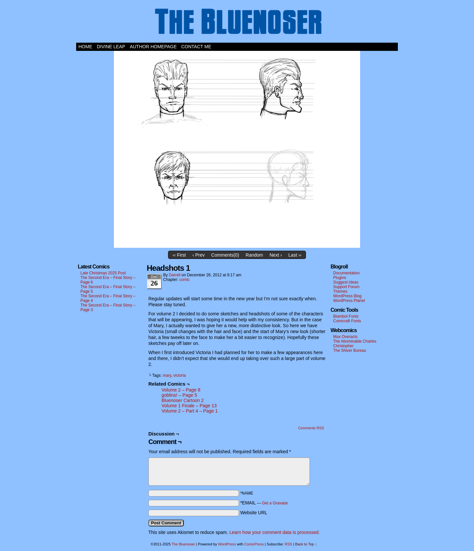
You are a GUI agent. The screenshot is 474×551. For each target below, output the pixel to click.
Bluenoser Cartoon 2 (183, 400)
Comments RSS (311, 428)
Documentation (346, 273)
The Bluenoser (237, 23)
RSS (288, 544)
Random (254, 255)
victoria (179, 375)
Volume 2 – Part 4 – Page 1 (190, 410)
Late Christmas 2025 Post (103, 273)
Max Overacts (345, 336)
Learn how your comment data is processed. (274, 532)
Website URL (253, 512)
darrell (174, 275)
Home (85, 46)
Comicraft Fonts (347, 321)
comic (184, 279)
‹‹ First (179, 255)
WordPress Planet (349, 300)
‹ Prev (198, 255)
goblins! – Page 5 (179, 395)
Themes (340, 291)
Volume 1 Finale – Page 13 (189, 405)
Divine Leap (111, 46)
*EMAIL (264, 502)
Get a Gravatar (275, 503)
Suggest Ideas (345, 282)
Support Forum (346, 287)
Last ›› (295, 255)
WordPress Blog (347, 296)
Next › (275, 255)
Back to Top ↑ (306, 544)
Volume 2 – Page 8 (181, 389)
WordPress (227, 544)
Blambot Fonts (345, 316)
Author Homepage (153, 46)
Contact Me (196, 46)
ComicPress (254, 544)
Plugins (339, 277)
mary (167, 375)
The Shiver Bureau (349, 350)
